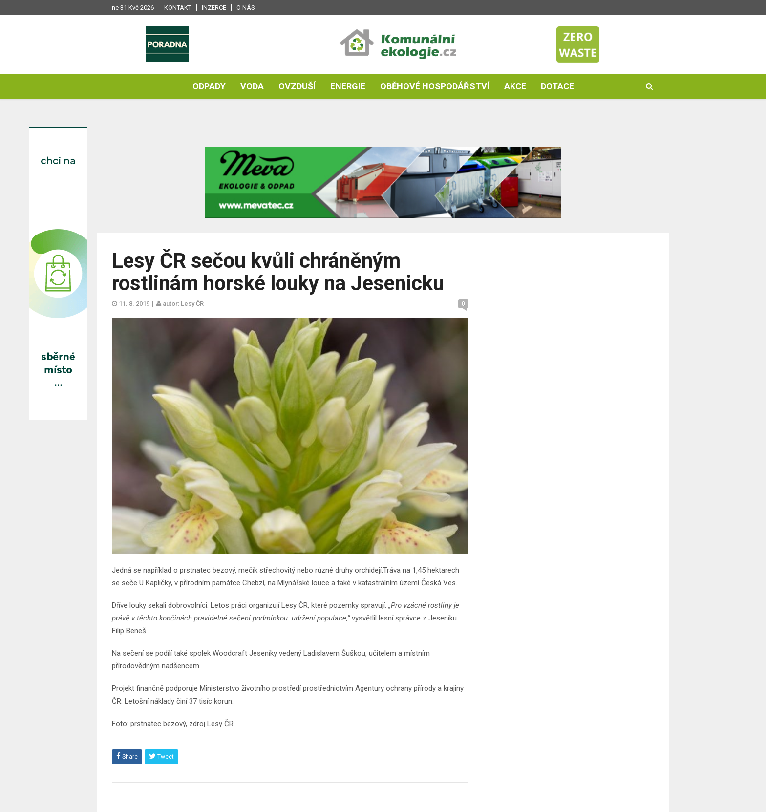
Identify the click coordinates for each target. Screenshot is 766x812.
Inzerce (214, 7)
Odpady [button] (209, 86)
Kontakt (178, 7)
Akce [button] (515, 86)
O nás (245, 7)
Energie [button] (347, 86)
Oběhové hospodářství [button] (434, 86)
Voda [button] (252, 86)
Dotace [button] (557, 86)
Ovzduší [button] (297, 86)
